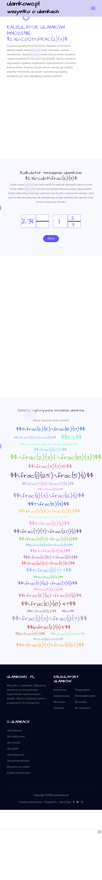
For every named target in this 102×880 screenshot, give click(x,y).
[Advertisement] (32, 126)
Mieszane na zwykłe (18, 766)
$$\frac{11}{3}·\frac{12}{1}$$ (48, 496)
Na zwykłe (81, 702)
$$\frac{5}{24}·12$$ (48, 590)
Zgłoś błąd (65, 802)
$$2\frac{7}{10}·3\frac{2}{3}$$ (35, 438)
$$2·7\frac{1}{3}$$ (50, 489)
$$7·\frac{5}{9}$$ (48, 504)
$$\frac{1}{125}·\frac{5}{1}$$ (51, 476)
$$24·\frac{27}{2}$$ (50, 551)
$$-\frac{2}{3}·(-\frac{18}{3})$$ (55, 457)
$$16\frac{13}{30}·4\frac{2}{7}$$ (49, 545)
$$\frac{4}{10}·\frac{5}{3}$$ (48, 517)
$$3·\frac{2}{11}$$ (49, 523)
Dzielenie (59, 708)
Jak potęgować (16, 754)
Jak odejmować (16, 736)
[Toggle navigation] (93, 8)
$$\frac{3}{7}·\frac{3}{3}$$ (48, 539)
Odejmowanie (62, 695)
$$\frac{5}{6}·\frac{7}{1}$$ (47, 583)
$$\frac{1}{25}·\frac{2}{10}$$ (49, 511)
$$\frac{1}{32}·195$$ (68, 634)
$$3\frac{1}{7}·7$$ (48, 570)
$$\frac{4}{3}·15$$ (50, 466)
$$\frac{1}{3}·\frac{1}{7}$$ (49, 619)
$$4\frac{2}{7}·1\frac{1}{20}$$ (50, 645)
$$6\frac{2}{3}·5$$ (49, 627)
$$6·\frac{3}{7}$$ (30, 634)
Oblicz (51, 238)
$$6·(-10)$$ (68, 611)
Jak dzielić (13, 748)
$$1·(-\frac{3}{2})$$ (41, 611)
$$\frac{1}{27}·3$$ (50, 449)
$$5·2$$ (71, 437)
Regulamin (50, 802)
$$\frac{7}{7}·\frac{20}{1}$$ (48, 531)
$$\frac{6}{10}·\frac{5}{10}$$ (48, 563)
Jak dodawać (14, 730)
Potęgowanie (82, 689)
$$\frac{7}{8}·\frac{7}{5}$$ (48, 483)
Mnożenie (59, 702)
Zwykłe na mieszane (18, 772)
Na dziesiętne (83, 708)
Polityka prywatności (31, 802)
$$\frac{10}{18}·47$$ (48, 604)
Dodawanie (60, 689)
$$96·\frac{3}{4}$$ (48, 577)
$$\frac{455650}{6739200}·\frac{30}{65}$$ (49, 444)
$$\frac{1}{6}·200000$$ (48, 639)
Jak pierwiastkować (18, 760)
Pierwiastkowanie (85, 695)
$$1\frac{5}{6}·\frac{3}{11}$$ (49, 596)
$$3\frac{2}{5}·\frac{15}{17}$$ (50, 429)
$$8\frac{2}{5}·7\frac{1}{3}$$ (50, 557)
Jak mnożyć (14, 742)
